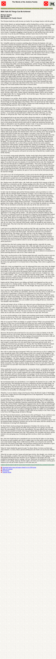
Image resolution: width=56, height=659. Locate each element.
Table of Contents (7, 469)
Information (5, 470)
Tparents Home (6, 472)
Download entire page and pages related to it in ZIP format (19, 467)
